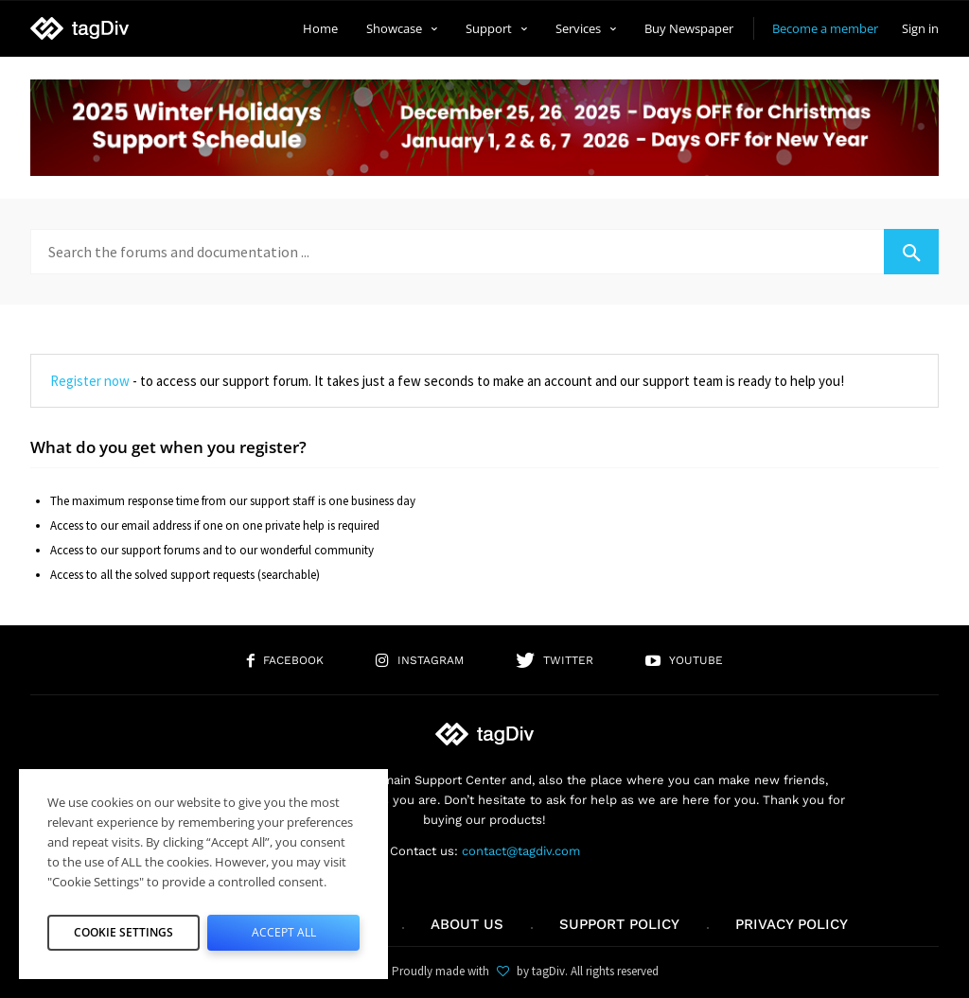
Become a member (825, 28)
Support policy (619, 924)
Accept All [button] (283, 928)
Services (585, 28)
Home (320, 28)
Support (496, 28)
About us (467, 924)
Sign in (920, 28)
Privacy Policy (791, 924)
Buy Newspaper (688, 28)
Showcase (401, 28)
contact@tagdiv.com (521, 851)
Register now (90, 381)
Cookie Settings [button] (124, 928)
